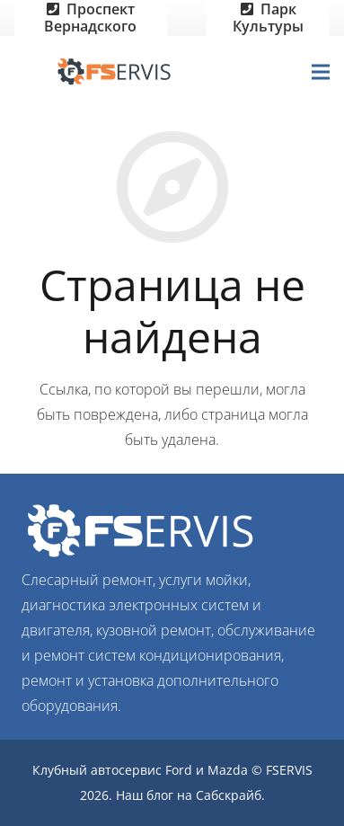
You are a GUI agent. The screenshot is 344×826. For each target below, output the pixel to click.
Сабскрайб (228, 795)
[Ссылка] (118, 72)
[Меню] (320, 71)
